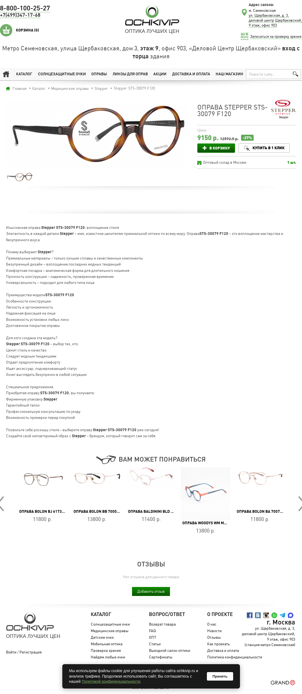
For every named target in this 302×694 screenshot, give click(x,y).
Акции (160, 74)
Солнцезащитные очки (62, 74)
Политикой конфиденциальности (111, 681)
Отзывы (214, 637)
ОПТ (152, 637)
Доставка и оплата (191, 74)
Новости (214, 630)
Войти (11, 652)
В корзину (219, 148)
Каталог (24, 74)
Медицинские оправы (109, 630)
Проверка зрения (106, 650)
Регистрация (30, 652)
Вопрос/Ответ (167, 614)
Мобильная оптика (106, 643)
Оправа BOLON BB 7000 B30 (99, 511)
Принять (219, 676)
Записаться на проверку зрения (275, 36)
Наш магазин (229, 74)
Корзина (27, 30)
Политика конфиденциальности (234, 657)
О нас (212, 624)
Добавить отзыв (151, 591)
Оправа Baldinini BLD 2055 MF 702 (160, 511)
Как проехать (218, 643)
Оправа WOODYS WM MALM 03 (209, 522)
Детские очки (102, 637)
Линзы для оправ (130, 74)
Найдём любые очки (108, 657)
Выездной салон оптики (169, 650)
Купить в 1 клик (269, 147)
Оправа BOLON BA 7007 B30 (262, 511)
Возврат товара (162, 624)
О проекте (220, 614)
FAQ (152, 630)
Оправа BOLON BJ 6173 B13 (44, 511)
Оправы (99, 74)
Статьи (155, 643)
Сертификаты (160, 657)
